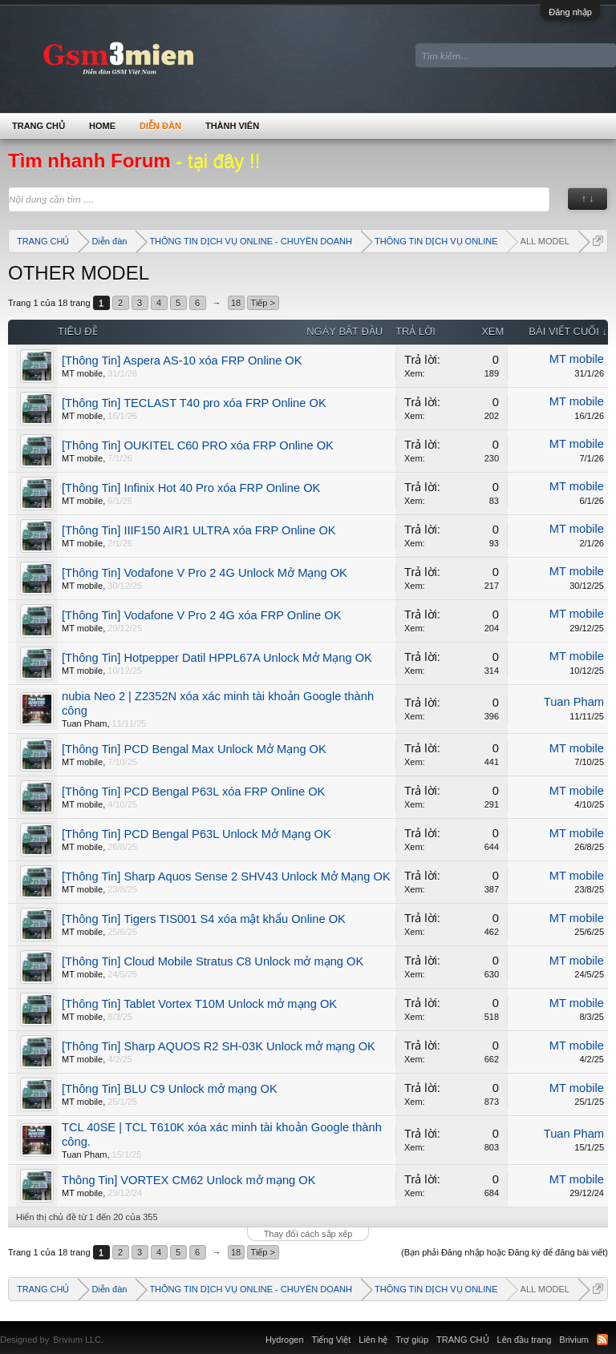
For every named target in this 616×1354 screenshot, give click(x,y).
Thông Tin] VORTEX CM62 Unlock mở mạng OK (188, 1180)
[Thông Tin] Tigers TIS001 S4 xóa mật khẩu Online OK (204, 919)
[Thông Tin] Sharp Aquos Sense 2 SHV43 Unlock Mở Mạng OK (226, 876)
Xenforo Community (111, 1330)
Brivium (574, 1339)
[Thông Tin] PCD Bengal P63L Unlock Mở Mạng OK (196, 834)
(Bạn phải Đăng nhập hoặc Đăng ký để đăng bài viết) (504, 1252)
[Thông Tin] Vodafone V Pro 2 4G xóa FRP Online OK (201, 615)
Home (102, 126)
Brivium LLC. (78, 1339)
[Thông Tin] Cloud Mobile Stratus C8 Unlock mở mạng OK (212, 961)
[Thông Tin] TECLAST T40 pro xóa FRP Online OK (194, 403)
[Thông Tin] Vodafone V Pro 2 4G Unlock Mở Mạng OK (204, 572)
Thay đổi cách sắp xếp (308, 1234)
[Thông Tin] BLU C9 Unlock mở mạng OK (170, 1088)
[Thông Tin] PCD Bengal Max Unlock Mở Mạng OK (194, 749)
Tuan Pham (84, 723)
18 (236, 303)
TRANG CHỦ (38, 126)
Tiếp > (263, 303)
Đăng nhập (570, 12)
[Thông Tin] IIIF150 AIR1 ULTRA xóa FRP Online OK (199, 530)
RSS (602, 1339)
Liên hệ (373, 1339)
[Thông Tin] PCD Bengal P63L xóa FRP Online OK (193, 791)
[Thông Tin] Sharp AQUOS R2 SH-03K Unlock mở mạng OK (218, 1046)
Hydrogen (284, 1339)
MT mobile (82, 373)
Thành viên (232, 126)
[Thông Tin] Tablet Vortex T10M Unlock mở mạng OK (199, 1003)
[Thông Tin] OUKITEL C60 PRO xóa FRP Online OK (198, 445)
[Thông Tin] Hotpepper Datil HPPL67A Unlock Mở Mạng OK (217, 657)
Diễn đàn (160, 126)
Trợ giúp (411, 1339)
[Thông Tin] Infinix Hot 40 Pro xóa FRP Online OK (191, 488)
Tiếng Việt (331, 1339)
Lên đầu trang (524, 1339)
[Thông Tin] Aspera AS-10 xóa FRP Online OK (182, 360)
